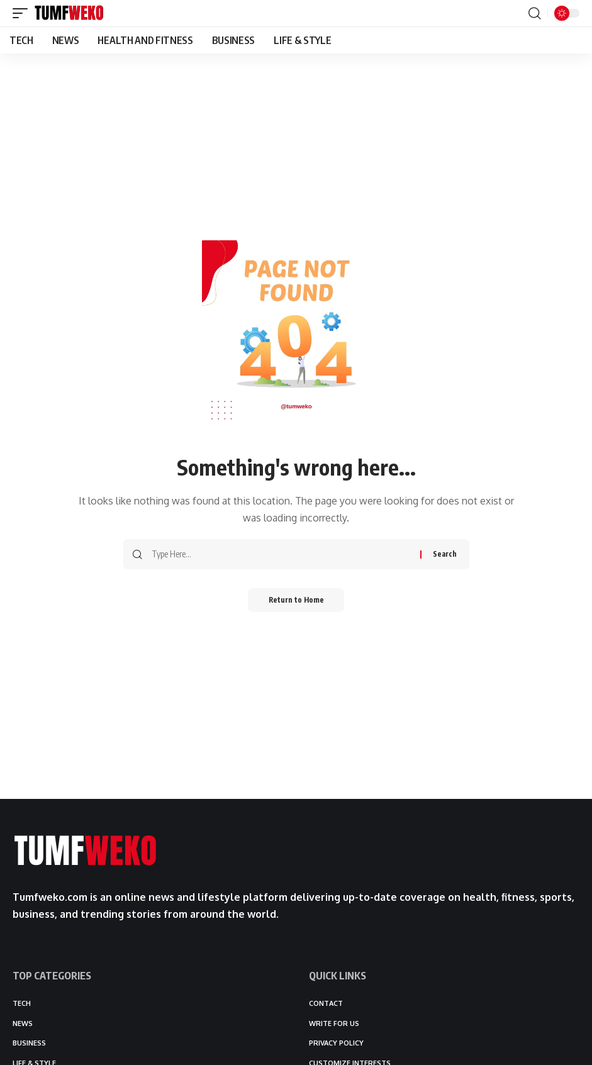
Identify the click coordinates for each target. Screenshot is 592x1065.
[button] (23, 13)
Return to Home (296, 600)
